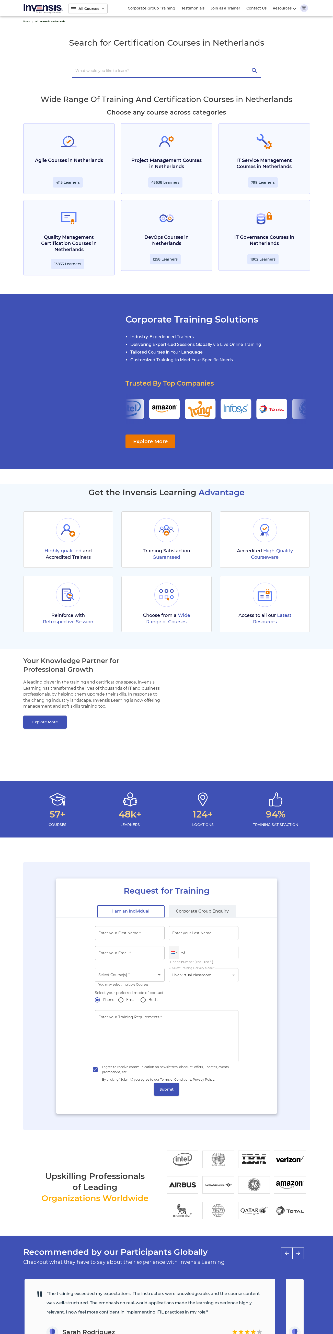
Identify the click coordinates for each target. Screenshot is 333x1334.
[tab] (131, 911)
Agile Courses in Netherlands (69, 160)
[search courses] (161, 71)
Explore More (150, 441)
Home (26, 21)
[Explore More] (45, 722)
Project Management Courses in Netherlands (166, 163)
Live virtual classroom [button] (192, 975)
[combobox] (130, 975)
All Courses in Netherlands (50, 21)
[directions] (254, 70)
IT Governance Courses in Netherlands (264, 240)
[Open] (159, 974)
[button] (174, 952)
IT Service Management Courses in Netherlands (264, 163)
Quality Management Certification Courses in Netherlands (69, 243)
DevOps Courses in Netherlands (166, 240)
